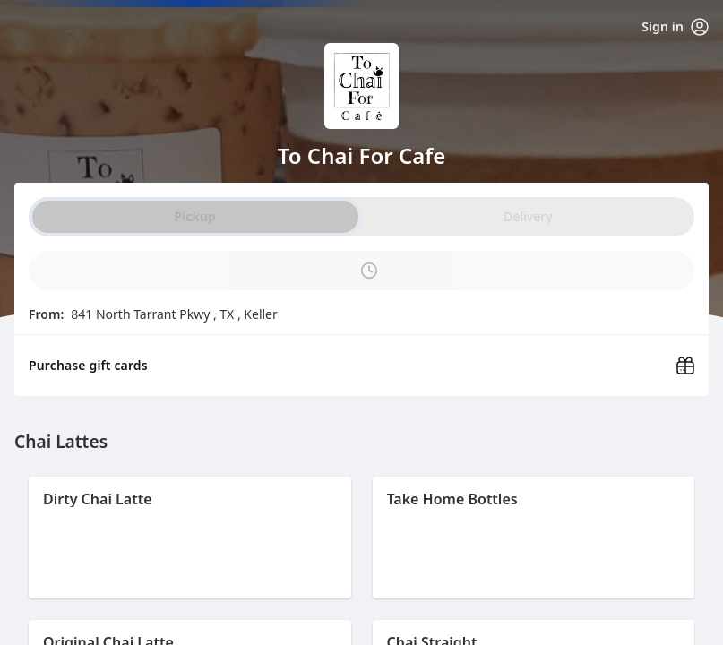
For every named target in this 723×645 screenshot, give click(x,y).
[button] (190, 537)
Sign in (675, 27)
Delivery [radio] (528, 216)
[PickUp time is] (361, 270)
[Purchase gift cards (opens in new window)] (361, 360)
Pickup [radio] (195, 216)
